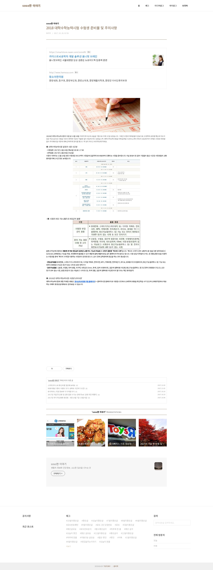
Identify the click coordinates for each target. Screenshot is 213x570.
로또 (118, 524)
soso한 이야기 (31, 6)
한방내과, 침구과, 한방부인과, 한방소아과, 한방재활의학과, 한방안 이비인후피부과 (88, 80)
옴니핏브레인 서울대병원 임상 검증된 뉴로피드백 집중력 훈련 (78, 60)
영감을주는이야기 (89, 541)
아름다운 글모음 (87, 537)
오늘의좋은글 (97, 520)
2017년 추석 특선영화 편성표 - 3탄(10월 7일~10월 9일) (67, 397)
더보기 (68, 546)
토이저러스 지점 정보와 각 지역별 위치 (61, 391)
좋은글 (85, 520)
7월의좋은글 (113, 520)
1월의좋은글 (131, 537)
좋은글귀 (114, 533)
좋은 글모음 (86, 533)
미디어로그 (159, 5)
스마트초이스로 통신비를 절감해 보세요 (61, 385)
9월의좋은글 (87, 524)
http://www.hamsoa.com (61, 72)
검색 (187, 522)
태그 (147, 5)
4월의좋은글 (72, 541)
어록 (120, 537)
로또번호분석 (86, 529)
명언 (112, 537)
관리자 (116, 566)
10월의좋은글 (73, 520)
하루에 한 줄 (116, 529)
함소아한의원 (56, 76)
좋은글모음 (71, 529)
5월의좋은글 (129, 524)
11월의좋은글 (100, 533)
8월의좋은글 (127, 520)
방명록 (185, 5)
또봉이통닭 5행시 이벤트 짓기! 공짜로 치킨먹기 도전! (66, 388)
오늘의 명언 (72, 533)
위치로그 (173, 5)
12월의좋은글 (127, 533)
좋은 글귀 (129, 529)
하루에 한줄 (72, 537)
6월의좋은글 (141, 520)
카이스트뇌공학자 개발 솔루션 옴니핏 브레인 (73, 56)
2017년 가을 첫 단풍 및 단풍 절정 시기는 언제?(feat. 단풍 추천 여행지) (72, 394)
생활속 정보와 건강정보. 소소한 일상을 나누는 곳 (71, 467)
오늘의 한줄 (105, 541)
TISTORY (107, 566)
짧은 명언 (102, 537)
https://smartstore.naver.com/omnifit (67, 52)
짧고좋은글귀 (101, 529)
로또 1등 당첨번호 (104, 524)
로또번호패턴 (72, 524)
